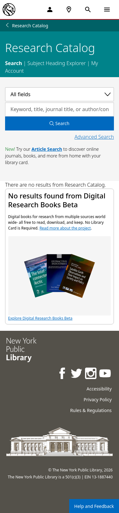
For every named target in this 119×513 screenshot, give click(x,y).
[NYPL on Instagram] (91, 374)
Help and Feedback (94, 506)
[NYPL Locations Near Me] (68, 9)
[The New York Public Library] (9, 9)
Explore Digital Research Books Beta (59, 278)
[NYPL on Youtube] (105, 374)
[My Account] (49, 9)
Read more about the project (65, 228)
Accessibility (99, 389)
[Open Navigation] (106, 9)
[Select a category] (59, 94)
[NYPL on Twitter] (77, 374)
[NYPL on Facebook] (62, 374)
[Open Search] (87, 9)
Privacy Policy (97, 399)
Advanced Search (94, 136)
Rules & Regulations (91, 410)
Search (13, 63)
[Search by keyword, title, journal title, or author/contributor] (59, 110)
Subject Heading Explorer (56, 63)
